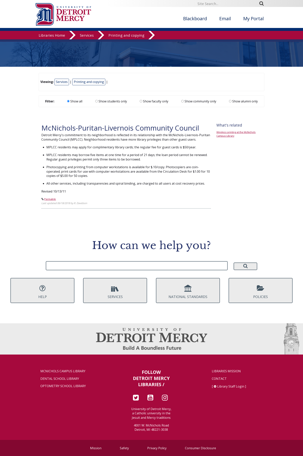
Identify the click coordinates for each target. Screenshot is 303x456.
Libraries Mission (226, 371)
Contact (219, 379)
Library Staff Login (230, 386)
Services (87, 37)
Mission (95, 448)
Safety (124, 448)
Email (225, 18)
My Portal (253, 18)
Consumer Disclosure (200, 448)
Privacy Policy (157, 448)
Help (42, 292)
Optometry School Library (63, 386)
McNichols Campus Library (62, 371)
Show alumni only (243, 101)
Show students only (111, 101)
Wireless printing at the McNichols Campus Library (236, 134)
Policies (260, 292)
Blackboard (195, 18)
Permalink (50, 199)
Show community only (198, 101)
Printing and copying (126, 37)
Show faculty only (154, 101)
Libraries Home (52, 37)
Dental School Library (59, 379)
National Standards (188, 292)
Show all (74, 101)
